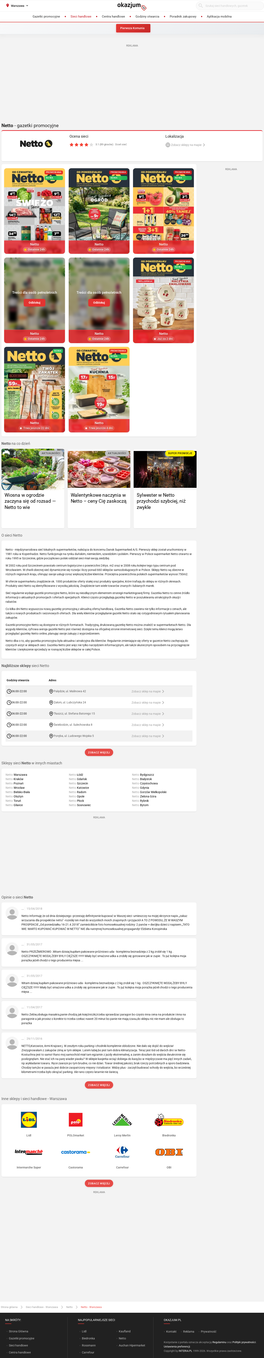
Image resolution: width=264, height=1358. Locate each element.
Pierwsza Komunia (132, 28)
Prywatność (208, 1331)
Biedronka (88, 1338)
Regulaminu (219, 1342)
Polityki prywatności (244, 1342)
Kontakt (171, 1331)
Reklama (188, 1331)
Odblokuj (34, 302)
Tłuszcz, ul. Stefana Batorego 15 (74, 713)
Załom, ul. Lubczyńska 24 (70, 702)
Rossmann (89, 1345)
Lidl (84, 1331)
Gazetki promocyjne (21, 1338)
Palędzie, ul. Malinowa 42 (70, 691)
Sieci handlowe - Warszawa (42, 1307)
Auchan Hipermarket (132, 1345)
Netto (69, 1307)
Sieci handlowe (18, 1345)
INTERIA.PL (185, 1350)
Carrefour (88, 1352)
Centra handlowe (20, 1352)
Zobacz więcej (99, 752)
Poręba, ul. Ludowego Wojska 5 (74, 735)
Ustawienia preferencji (177, 1346)
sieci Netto (25, 666)
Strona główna (9, 1307)
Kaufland (125, 1331)
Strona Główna (18, 1331)
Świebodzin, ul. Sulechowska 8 (73, 724)
